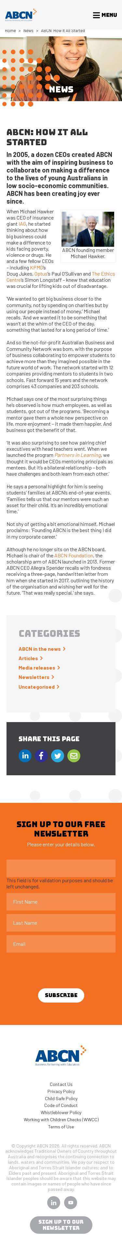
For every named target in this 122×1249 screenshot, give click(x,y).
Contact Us (61, 1084)
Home (10, 30)
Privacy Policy (61, 1091)
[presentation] (56, 968)
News (28, 30)
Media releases (37, 667)
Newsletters (34, 677)
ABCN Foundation (73, 555)
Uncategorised (37, 687)
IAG (22, 223)
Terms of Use (61, 1126)
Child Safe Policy (61, 1098)
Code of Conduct (61, 1105)
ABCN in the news (40, 649)
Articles (28, 658)
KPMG (36, 267)
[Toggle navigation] (102, 15)
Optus (40, 273)
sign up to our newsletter (61, 1225)
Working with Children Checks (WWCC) (61, 1119)
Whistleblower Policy (61, 1112)
